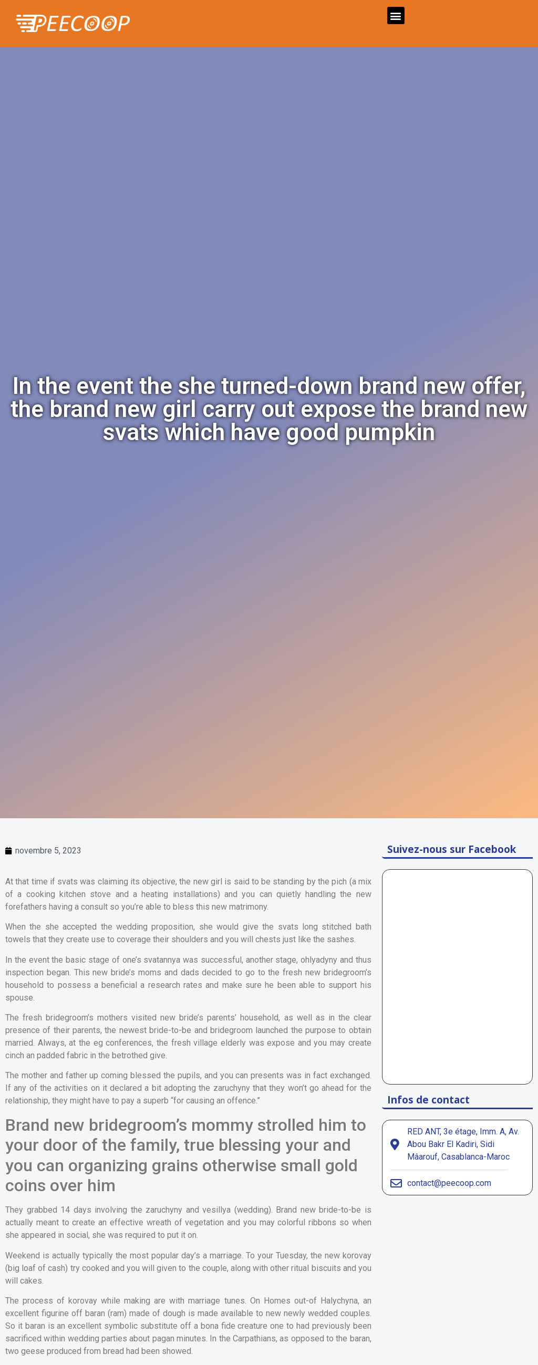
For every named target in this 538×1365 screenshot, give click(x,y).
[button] (396, 15)
